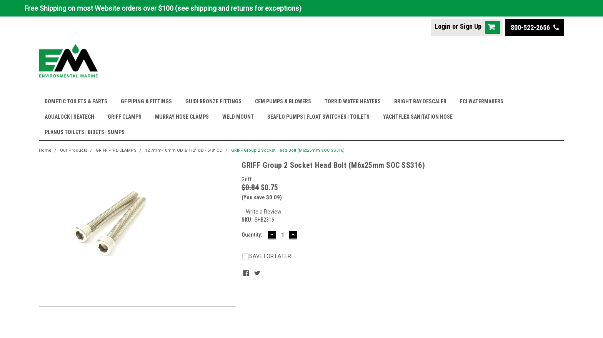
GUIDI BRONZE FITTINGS (213, 101)
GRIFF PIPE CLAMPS (116, 150)
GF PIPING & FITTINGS (146, 101)
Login (442, 26)
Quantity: (252, 235)
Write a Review (264, 212)
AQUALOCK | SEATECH (69, 117)
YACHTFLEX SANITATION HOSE (418, 117)
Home (45, 150)
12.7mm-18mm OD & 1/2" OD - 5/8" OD (184, 150)
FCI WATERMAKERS (481, 101)
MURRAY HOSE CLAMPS (182, 117)
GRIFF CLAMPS (125, 117)
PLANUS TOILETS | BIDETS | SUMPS (85, 132)
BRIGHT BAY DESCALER (420, 101)
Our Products (73, 150)
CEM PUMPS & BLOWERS (283, 101)
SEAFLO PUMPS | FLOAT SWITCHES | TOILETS (318, 117)
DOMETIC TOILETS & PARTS (76, 101)
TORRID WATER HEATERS (353, 101)
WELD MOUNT (238, 117)
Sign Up (470, 26)
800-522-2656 (535, 27)
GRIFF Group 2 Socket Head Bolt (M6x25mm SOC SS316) (288, 150)
